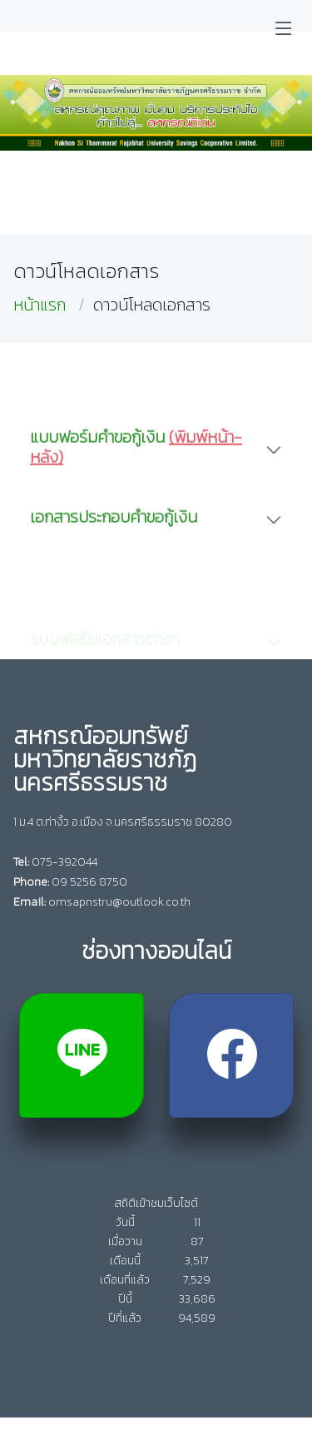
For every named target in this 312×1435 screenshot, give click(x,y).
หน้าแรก (39, 304)
